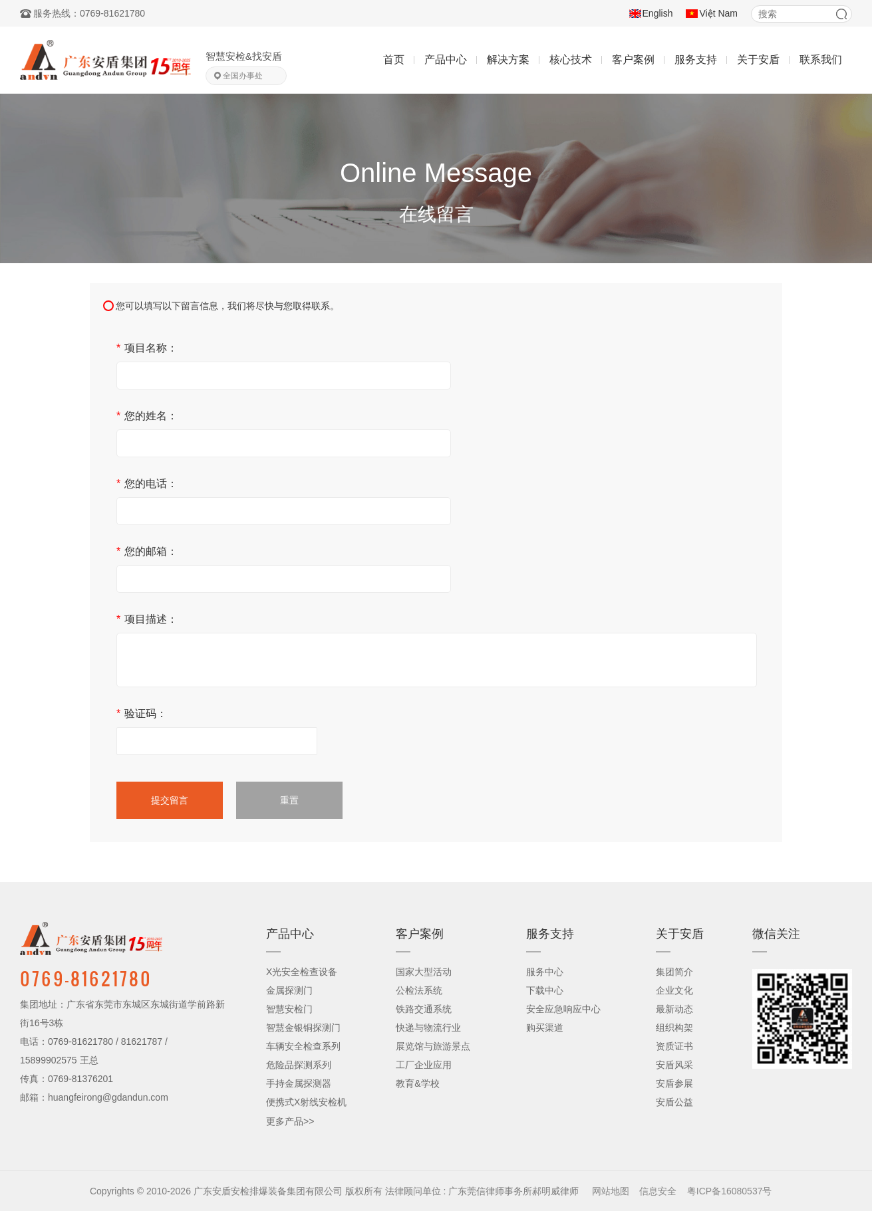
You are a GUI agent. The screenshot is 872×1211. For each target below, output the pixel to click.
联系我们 (820, 59)
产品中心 (445, 59)
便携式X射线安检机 (306, 1102)
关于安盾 (758, 59)
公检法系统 (419, 990)
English (658, 13)
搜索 (841, 14)
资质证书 (674, 1046)
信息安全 (657, 1191)
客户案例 (633, 59)
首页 (393, 59)
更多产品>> (290, 1121)
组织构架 (674, 1027)
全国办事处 (243, 75)
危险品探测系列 (298, 1064)
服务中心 (544, 971)
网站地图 (610, 1191)
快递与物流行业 (428, 1027)
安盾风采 (674, 1064)
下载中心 (544, 990)
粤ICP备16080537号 (729, 1191)
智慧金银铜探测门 (303, 1027)
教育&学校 (417, 1083)
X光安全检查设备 (301, 971)
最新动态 (674, 1009)
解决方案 (508, 59)
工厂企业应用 (424, 1064)
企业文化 (674, 990)
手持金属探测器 (298, 1083)
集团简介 (674, 971)
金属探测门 (289, 990)
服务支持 (695, 59)
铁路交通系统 (424, 1009)
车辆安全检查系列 (303, 1046)
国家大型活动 (424, 971)
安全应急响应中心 (563, 1009)
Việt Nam (718, 13)
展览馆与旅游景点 (433, 1046)
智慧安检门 (289, 1009)
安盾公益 (674, 1102)
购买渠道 (544, 1027)
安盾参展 (674, 1083)
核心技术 (570, 59)
